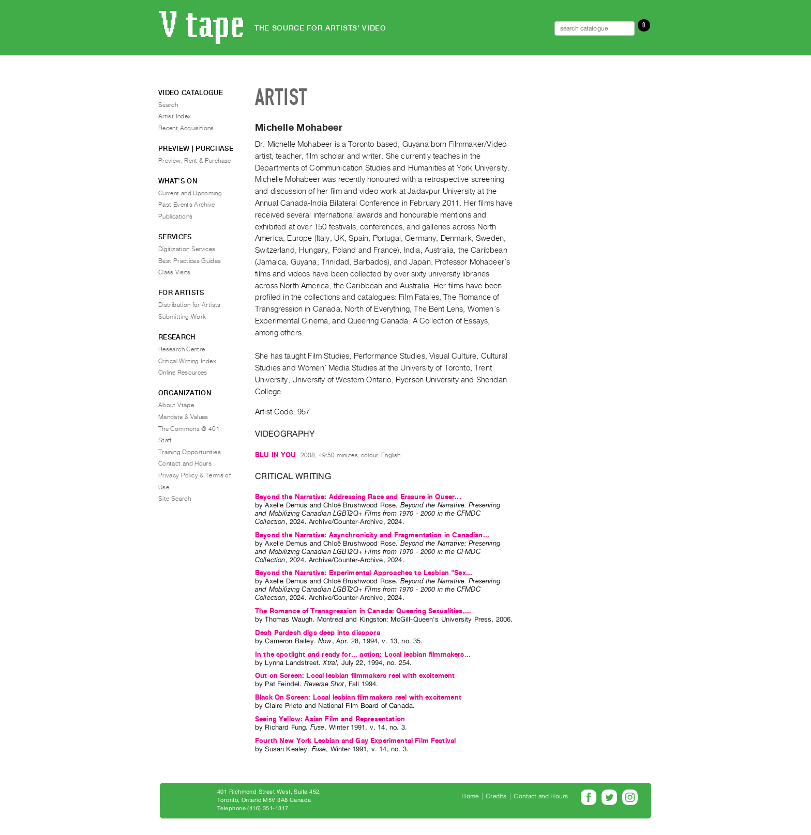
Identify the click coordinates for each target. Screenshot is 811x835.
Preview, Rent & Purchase (194, 160)
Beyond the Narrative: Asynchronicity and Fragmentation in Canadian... (372, 535)
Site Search (174, 498)
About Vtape (176, 405)
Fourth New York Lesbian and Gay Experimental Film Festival (355, 741)
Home (469, 796)
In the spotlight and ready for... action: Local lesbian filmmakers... (363, 654)
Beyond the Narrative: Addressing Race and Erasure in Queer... (358, 497)
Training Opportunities (189, 452)
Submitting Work (182, 316)
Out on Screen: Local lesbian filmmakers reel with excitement (355, 675)
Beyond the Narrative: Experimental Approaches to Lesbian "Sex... (363, 573)
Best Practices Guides (189, 261)
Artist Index (174, 116)
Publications (175, 216)
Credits (496, 796)
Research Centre (181, 349)
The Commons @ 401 (189, 428)
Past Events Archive (186, 204)
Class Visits (174, 272)
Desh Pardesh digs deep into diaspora (317, 633)
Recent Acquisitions (186, 128)
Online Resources (182, 372)
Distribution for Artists (189, 304)
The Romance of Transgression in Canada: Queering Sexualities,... (363, 611)
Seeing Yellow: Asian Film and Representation (330, 719)
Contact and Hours (185, 463)
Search (168, 105)
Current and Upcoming (190, 193)
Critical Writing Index (187, 361)
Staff (165, 440)
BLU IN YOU (275, 455)
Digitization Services (187, 249)
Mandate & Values (183, 417)
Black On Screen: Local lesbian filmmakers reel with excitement (358, 697)
